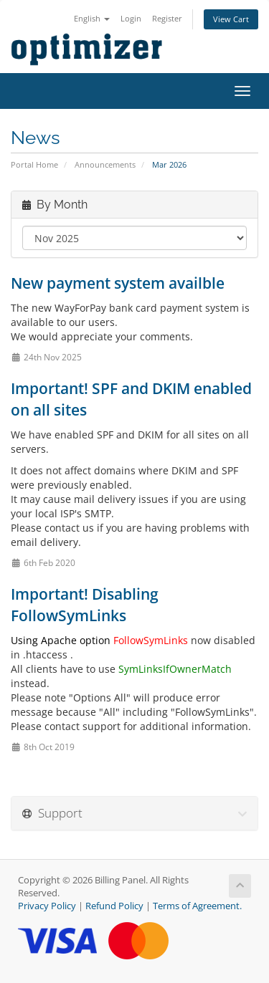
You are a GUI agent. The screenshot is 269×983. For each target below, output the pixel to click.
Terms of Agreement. (197, 906)
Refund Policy (114, 906)
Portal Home (34, 164)
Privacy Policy (47, 906)
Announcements (105, 164)
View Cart (231, 19)
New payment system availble (118, 283)
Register (167, 18)
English (92, 18)
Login (131, 18)
